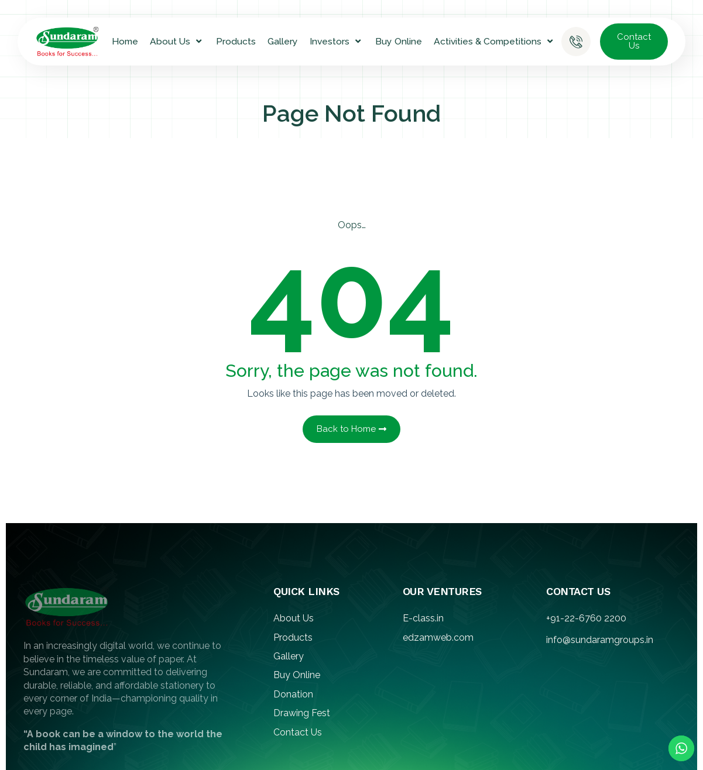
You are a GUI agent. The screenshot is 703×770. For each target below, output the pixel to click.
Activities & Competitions (494, 41)
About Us (177, 41)
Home (125, 41)
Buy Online (398, 41)
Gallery (283, 41)
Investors (336, 41)
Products (236, 41)
